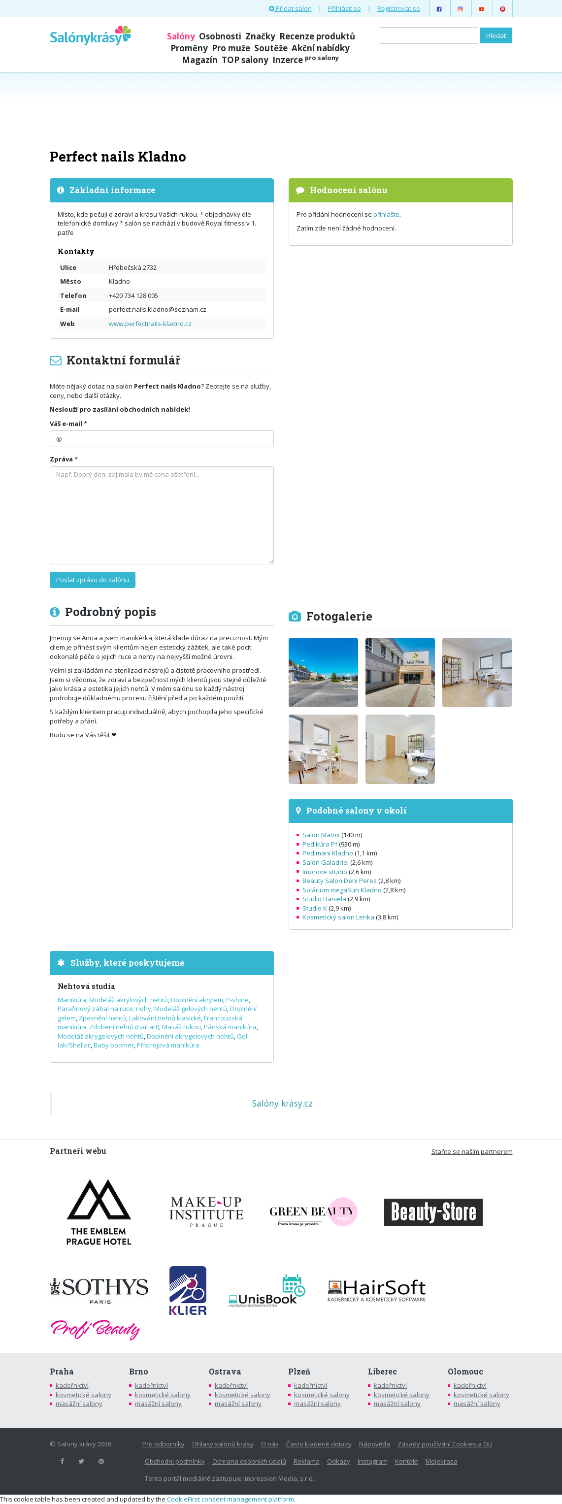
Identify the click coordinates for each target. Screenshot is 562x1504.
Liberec (382, 1371)
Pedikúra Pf (319, 844)
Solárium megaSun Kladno (342, 889)
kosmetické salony (83, 1394)
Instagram (373, 1461)
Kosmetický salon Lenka (338, 917)
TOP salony (245, 59)
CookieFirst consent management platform (230, 1499)
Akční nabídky (321, 48)
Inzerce (305, 59)
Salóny (181, 36)
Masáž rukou (181, 1026)
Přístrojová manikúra (168, 1045)
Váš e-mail (66, 423)
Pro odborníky (163, 1443)
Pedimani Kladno (327, 853)
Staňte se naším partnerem (472, 1151)
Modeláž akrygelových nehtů (101, 1036)
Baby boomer (114, 1045)
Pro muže (231, 48)
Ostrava (225, 1371)
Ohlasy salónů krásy (223, 1443)
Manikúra (72, 999)
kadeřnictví (72, 1385)
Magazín (200, 59)
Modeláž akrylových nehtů (128, 999)
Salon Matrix (321, 834)
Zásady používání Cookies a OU (445, 1443)
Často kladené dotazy (319, 1443)
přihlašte (386, 214)
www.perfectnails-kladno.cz (150, 323)
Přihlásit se (344, 8)
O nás (270, 1443)
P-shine (237, 999)
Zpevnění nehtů (102, 1018)
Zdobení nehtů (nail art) (124, 1026)
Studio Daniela (324, 898)
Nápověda (374, 1443)
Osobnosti (220, 36)
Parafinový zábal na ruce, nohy (104, 1008)
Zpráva (61, 459)
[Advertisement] (281, 109)
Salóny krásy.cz (282, 1103)
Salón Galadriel (325, 862)
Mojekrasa (442, 1461)
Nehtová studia (86, 986)
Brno (138, 1371)
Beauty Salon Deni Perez (339, 880)
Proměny (189, 48)
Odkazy (338, 1461)
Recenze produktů (317, 36)
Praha (62, 1371)
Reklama (307, 1461)
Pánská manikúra (230, 1026)
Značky (260, 36)
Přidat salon (290, 8)
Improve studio (324, 871)
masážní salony (79, 1403)
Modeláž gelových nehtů (190, 1008)
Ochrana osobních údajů (249, 1461)
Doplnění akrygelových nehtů (190, 1036)
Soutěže (271, 48)
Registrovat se (398, 8)
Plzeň (299, 1371)
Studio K (314, 908)
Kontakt (406, 1461)
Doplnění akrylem (197, 999)
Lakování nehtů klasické (165, 1018)
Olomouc (465, 1371)
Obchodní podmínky (175, 1461)
